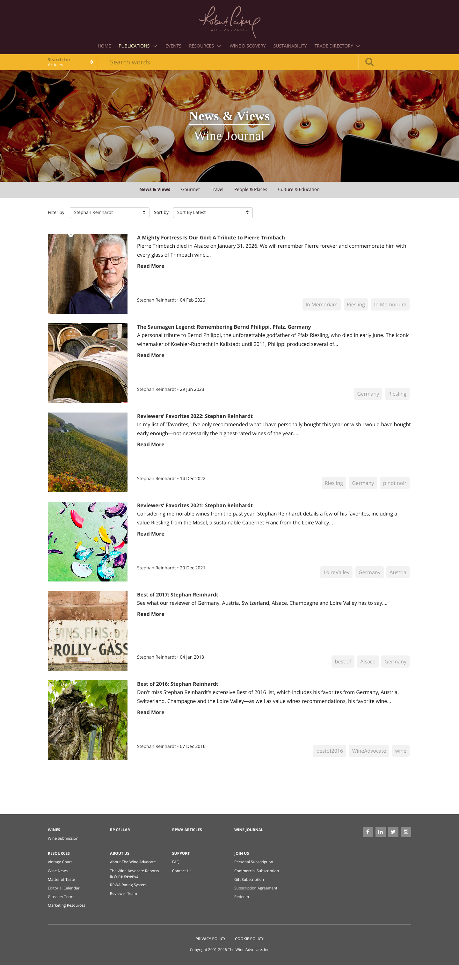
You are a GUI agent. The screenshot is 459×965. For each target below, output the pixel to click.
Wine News (58, 871)
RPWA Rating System (128, 885)
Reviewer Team (123, 893)
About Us (119, 853)
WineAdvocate (369, 750)
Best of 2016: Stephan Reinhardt (177, 683)
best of (343, 661)
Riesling (356, 304)
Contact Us (182, 871)
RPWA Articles (187, 829)
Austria (398, 572)
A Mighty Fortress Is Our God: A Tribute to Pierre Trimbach (211, 237)
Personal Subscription (253, 862)
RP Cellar (120, 829)
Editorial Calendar (64, 888)
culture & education (299, 189)
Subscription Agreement (255, 888)
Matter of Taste (61, 879)
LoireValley (336, 572)
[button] (109, 212)
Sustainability (290, 46)
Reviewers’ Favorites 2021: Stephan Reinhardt (195, 505)
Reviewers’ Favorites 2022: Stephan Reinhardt (195, 416)
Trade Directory (338, 46)
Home (104, 46)
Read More (150, 265)
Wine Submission (63, 838)
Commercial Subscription (256, 871)
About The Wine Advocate (133, 862)
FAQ (175, 862)
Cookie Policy (249, 938)
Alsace (367, 661)
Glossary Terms (61, 896)
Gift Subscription (249, 879)
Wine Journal (248, 829)
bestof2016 (329, 750)
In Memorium (390, 304)
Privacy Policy (211, 938)
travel (217, 189)
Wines (54, 829)
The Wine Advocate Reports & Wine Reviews (134, 873)
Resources (205, 46)
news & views (154, 189)
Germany (368, 393)
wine (400, 750)
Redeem (241, 896)
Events (173, 46)
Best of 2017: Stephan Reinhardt (177, 594)
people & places (250, 189)
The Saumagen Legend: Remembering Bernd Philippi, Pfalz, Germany (224, 326)
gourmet (190, 189)
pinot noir (394, 482)
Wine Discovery (248, 46)
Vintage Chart (60, 862)
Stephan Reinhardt (157, 300)
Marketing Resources (66, 905)
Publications (138, 46)
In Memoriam (322, 304)
